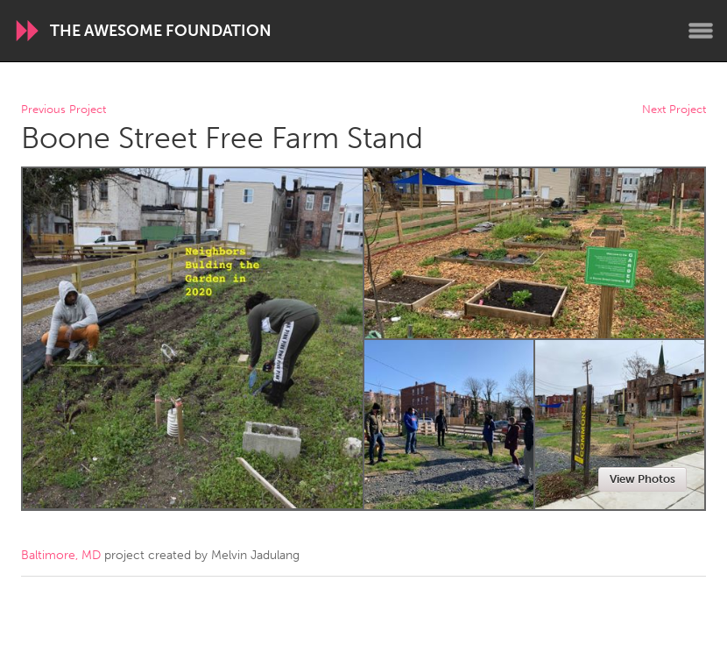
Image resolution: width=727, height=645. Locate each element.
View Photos (642, 479)
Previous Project (63, 110)
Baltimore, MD (61, 555)
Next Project (674, 110)
